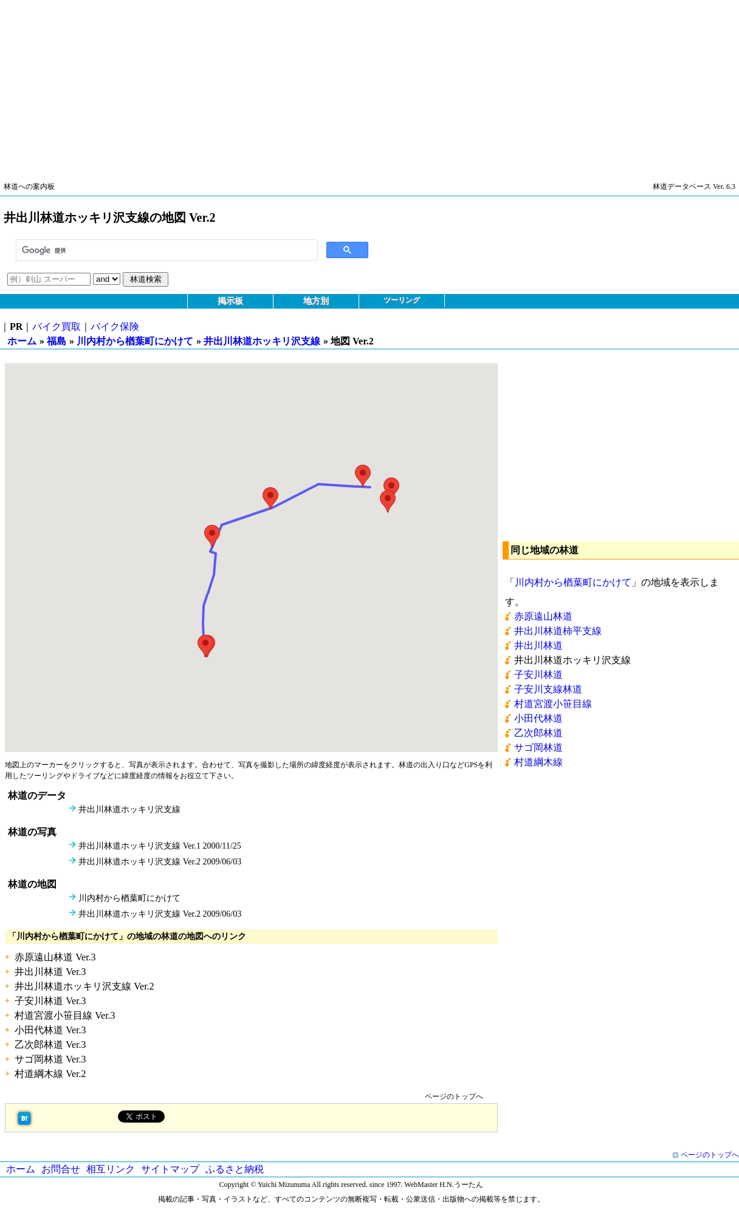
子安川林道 (538, 674)
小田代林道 (538, 718)
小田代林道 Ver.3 (50, 1030)
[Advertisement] (364, 85)
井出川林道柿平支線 (558, 631)
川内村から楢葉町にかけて (135, 341)
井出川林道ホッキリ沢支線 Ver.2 (84, 986)
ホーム (21, 341)
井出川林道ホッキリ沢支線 (262, 341)
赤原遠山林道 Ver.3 (55, 957)
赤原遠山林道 (543, 616)
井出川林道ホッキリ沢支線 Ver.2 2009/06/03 (159, 861)
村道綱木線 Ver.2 (50, 1074)
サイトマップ (170, 1169)
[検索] (165, 250)
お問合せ (60, 1169)
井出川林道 (538, 645)
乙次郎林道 (538, 733)
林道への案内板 (29, 186)
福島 (56, 341)
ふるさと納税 (234, 1169)
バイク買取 (56, 326)
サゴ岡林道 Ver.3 (50, 1059)
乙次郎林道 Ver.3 (50, 1044)
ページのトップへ (454, 1096)
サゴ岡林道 (538, 747)
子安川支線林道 (548, 689)
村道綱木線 (538, 762)
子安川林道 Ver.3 (50, 1001)
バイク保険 (115, 326)
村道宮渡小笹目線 (553, 704)
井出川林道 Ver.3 (50, 971)
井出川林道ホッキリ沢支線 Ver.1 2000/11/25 (159, 845)
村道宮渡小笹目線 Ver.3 (65, 1015)
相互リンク (110, 1169)
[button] (205, 646)
